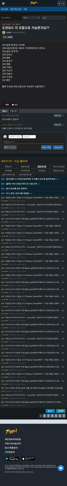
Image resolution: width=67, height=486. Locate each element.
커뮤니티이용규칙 (13, 443)
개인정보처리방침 (13, 439)
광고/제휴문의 (11, 448)
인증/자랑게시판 (8, 175)
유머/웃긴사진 (15, 9)
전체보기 (8, 167)
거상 (25, 9)
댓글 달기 (57, 115)
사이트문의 (10, 452)
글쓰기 (50, 411)
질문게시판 (41, 167)
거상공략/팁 (25, 171)
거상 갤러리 (5, 18)
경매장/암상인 (58, 171)
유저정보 (8, 171)
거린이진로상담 (59, 167)
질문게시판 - (7, 161)
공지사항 (4, 9)
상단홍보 (41, 171)
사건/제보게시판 (25, 175)
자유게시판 (25, 167)
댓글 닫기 (14, 111)
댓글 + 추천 (46, 147)
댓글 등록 (58, 147)
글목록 (60, 411)
